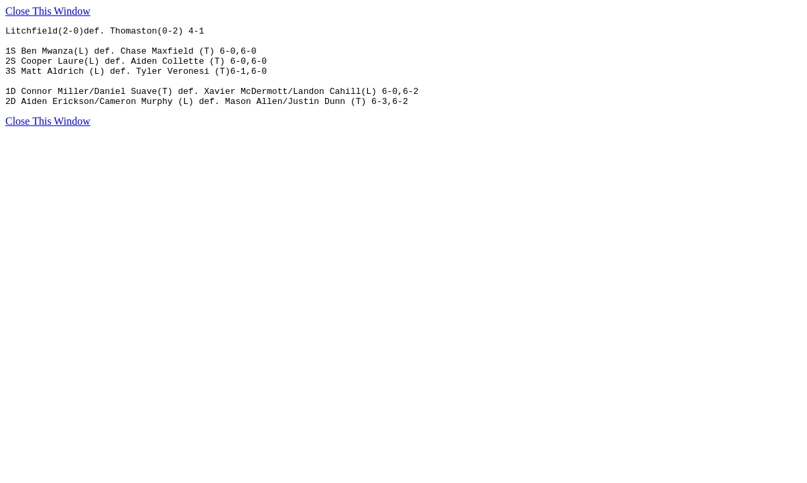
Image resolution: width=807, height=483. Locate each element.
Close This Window (47, 11)
